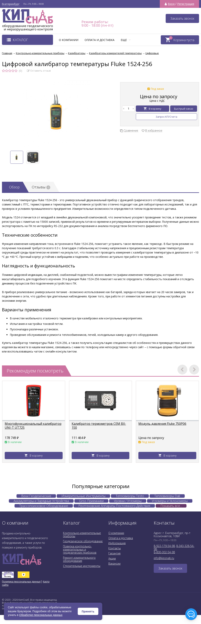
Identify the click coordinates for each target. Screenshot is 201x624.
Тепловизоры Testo (130, 496)
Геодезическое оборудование (83, 541)
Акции (112, 558)
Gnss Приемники (91, 501)
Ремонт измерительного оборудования (79, 559)
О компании (68, 40)
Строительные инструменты (81, 566)
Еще (126, 40)
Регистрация (185, 3)
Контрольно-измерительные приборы (82, 534)
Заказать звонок (182, 18)
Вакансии (114, 563)
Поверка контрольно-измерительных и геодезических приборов (79, 549)
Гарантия (114, 553)
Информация (117, 543)
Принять (88, 611)
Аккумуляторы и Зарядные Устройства (41, 501)
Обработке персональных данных (41, 615)
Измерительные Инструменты (83, 496)
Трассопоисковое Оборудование (43, 506)
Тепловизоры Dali (167, 496)
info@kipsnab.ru (164, 558)
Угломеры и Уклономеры (170, 501)
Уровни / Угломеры (128, 501)
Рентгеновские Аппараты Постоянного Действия (114, 506)
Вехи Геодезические (36, 496)
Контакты (114, 548)
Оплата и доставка (99, 40)
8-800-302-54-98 (164, 552)
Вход (171, 3)
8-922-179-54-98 (164, 546)
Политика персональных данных (21, 581)
